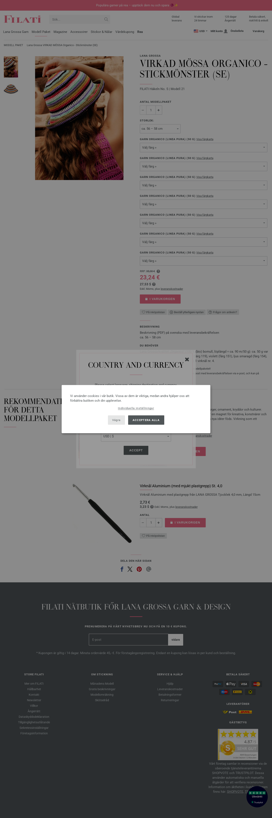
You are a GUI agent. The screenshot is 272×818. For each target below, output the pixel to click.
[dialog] (136, 409)
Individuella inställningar (136, 408)
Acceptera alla (146, 420)
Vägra (116, 420)
